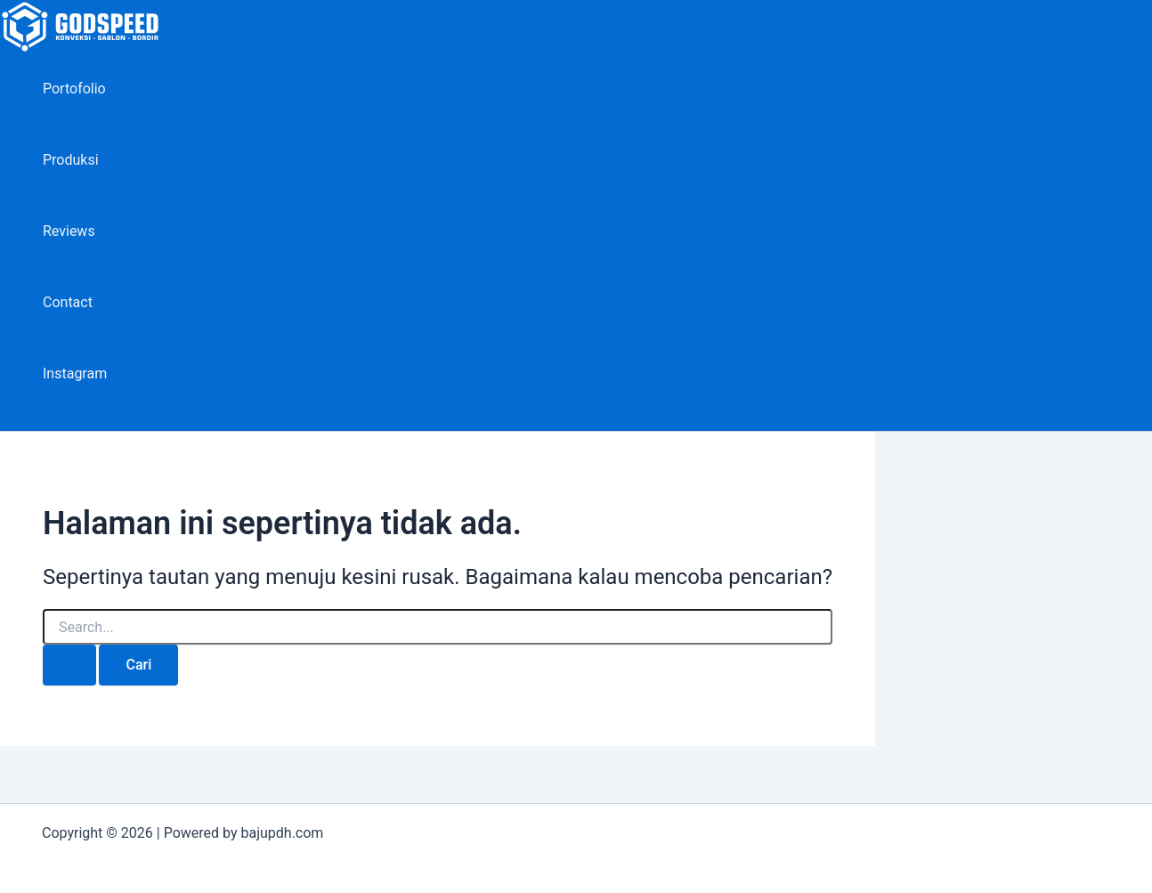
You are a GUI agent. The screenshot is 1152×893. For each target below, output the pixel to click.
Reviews (69, 231)
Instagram (75, 373)
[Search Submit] (69, 665)
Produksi (71, 159)
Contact (68, 302)
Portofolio (74, 88)
